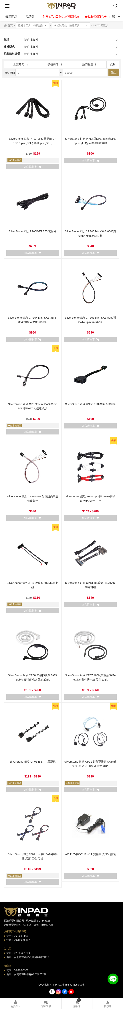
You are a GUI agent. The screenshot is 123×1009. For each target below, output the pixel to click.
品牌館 (30, 16)
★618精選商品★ (95, 16)
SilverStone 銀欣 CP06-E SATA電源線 (32, 761)
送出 (114, 72)
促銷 (113, 64)
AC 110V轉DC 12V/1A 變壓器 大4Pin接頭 (90, 854)
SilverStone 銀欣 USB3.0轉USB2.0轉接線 (90, 404)
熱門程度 (89, 64)
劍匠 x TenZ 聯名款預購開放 (61, 16)
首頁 (10, 25)
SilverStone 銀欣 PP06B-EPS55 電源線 (33, 231)
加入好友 (113, 979)
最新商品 (11, 16)
